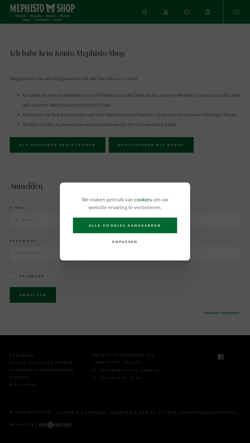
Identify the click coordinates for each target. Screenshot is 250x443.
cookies (143, 199)
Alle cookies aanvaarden (125, 225)
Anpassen (125, 241)
